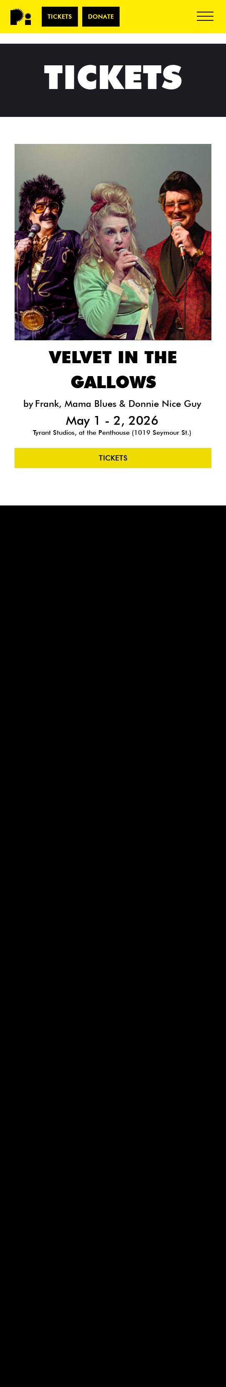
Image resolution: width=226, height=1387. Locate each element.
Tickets (113, 458)
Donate (101, 16)
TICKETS (60, 16)
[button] (205, 16)
